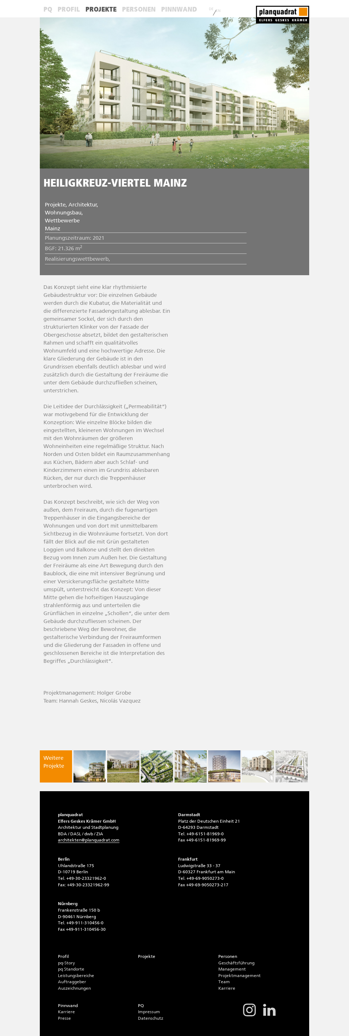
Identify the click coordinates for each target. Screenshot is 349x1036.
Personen (139, 9)
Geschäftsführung (236, 962)
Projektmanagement (239, 975)
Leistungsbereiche (76, 975)
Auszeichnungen (74, 988)
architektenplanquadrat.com (88, 840)
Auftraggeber (72, 981)
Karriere (226, 988)
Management (232, 969)
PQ (47, 9)
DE (211, 9)
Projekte (101, 9)
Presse (64, 1018)
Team (224, 981)
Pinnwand (179, 9)
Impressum (149, 1011)
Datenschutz (150, 1018)
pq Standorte (71, 969)
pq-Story (66, 962)
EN (218, 11)
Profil (69, 9)
